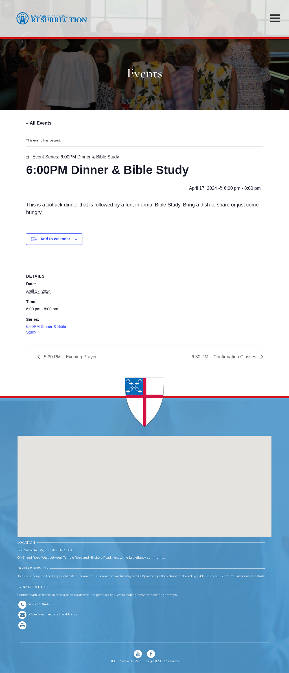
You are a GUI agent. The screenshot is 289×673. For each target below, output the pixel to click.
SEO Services (168, 661)
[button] (144, 481)
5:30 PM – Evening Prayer (70, 356)
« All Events (38, 123)
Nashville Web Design (137, 661)
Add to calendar (55, 239)
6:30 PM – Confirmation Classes (225, 356)
